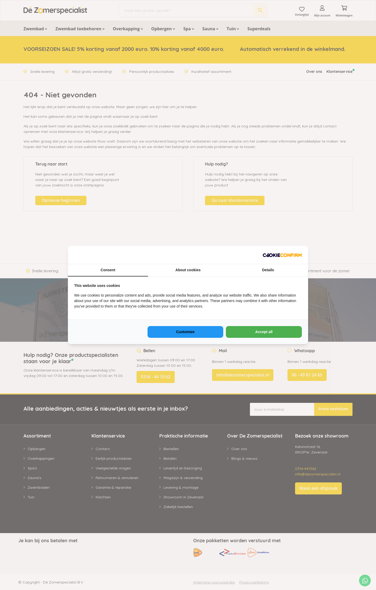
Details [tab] (268, 270)
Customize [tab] (185, 332)
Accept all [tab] (264, 332)
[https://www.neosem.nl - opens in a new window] (282, 255)
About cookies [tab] (188, 270)
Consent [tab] (108, 270)
